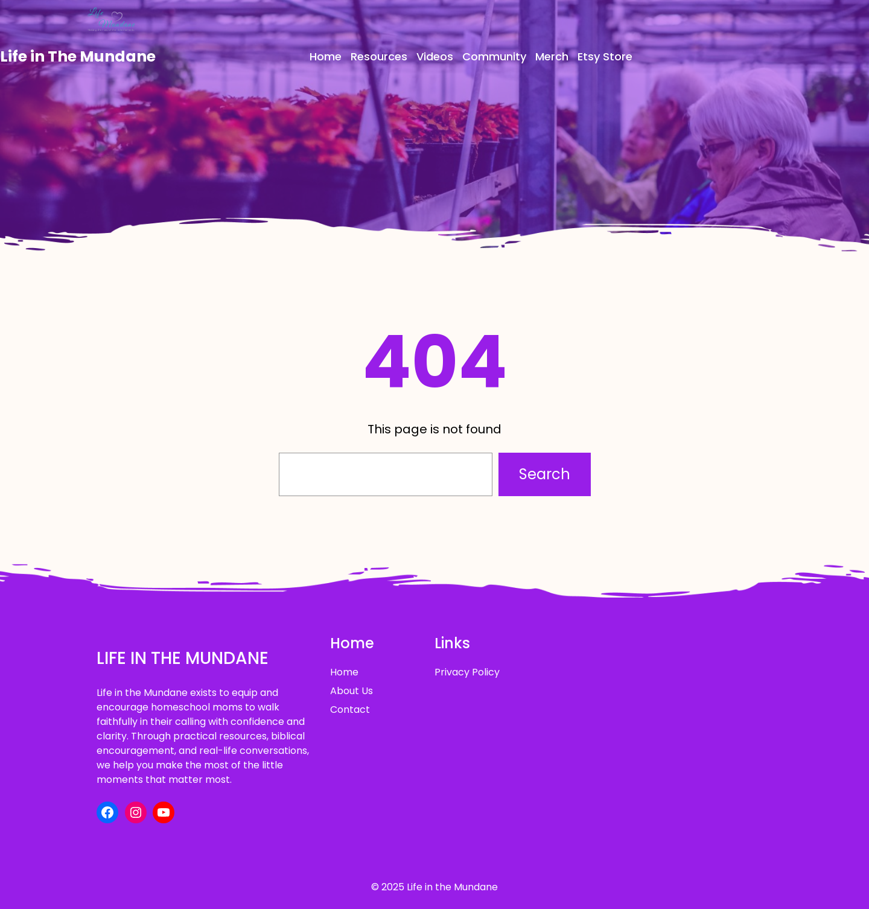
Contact (350, 709)
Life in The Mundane (78, 56)
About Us (351, 691)
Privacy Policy (467, 672)
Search (544, 474)
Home (344, 672)
